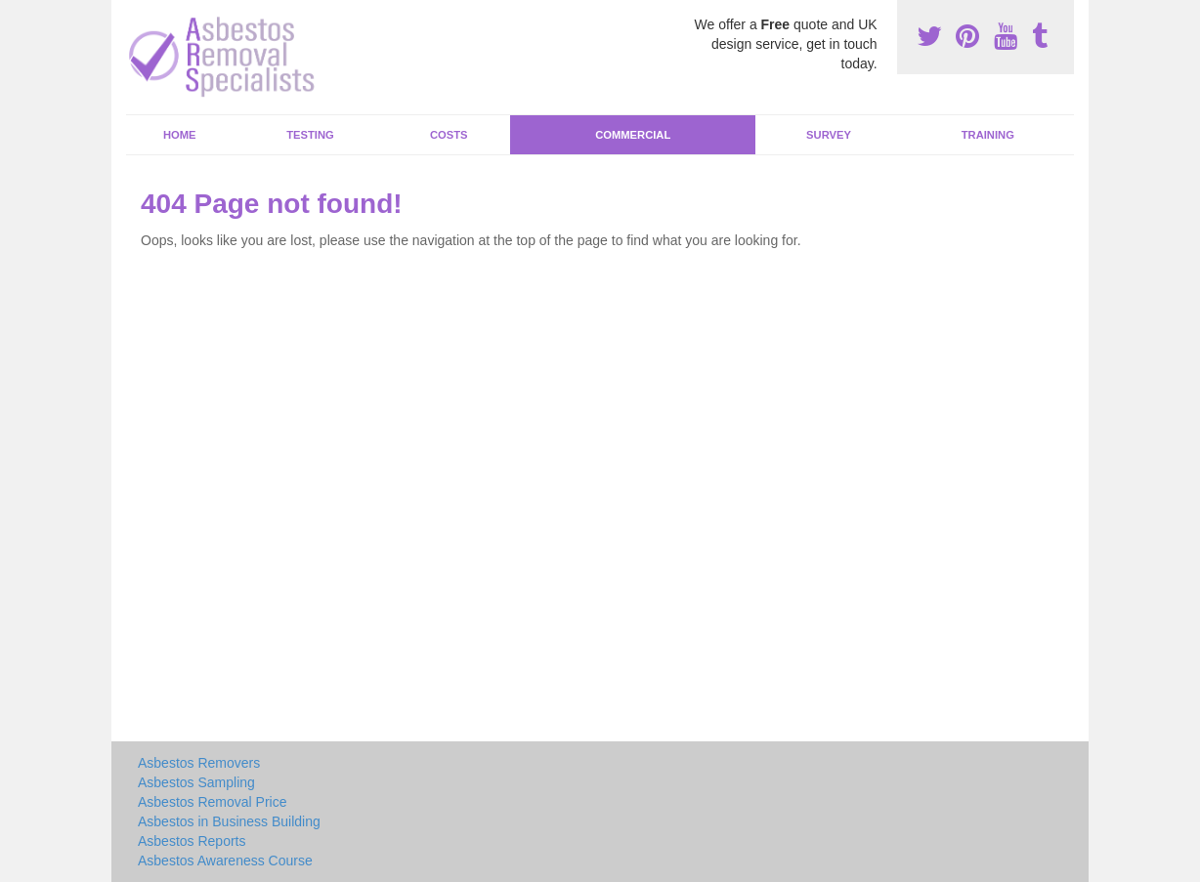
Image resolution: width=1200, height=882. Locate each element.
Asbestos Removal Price (212, 802)
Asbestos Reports (192, 841)
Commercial (632, 135)
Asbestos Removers (199, 763)
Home (179, 135)
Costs (449, 135)
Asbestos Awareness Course (225, 860)
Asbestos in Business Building (229, 821)
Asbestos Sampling (196, 782)
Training (988, 135)
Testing (309, 135)
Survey (828, 135)
